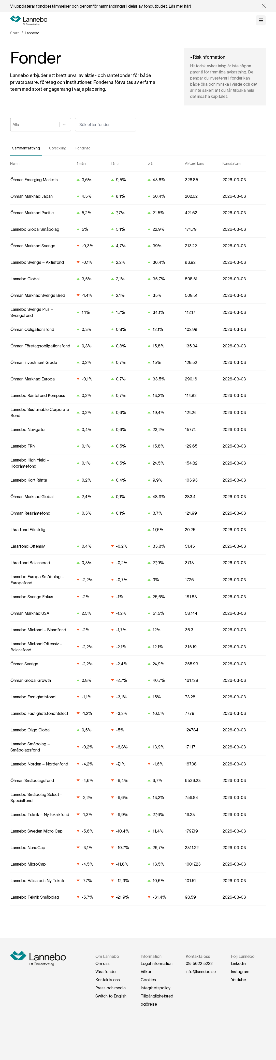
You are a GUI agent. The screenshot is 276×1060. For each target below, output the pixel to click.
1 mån (81, 163)
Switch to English (110, 996)
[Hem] (30, 20)
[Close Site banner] (262, 6)
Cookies (148, 979)
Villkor (146, 971)
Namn (15, 163)
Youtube (238, 979)
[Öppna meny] (261, 20)
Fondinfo (83, 148)
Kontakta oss (107, 979)
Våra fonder (106, 971)
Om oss (102, 963)
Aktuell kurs (194, 163)
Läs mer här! (180, 6)
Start (14, 33)
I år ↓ (115, 163)
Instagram (240, 971)
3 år (151, 163)
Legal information (156, 963)
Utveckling (57, 148)
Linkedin (238, 963)
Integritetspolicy (155, 988)
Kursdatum (232, 163)
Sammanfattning (26, 148)
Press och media (110, 988)
